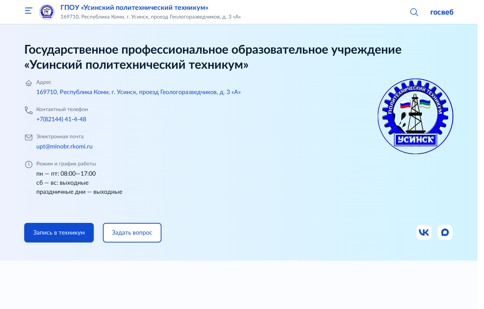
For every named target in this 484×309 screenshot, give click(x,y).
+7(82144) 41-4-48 (61, 119)
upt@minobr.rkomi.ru (64, 147)
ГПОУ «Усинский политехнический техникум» (134, 8)
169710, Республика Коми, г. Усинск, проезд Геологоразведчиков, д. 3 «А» (138, 92)
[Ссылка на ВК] (424, 233)
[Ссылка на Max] (445, 233)
